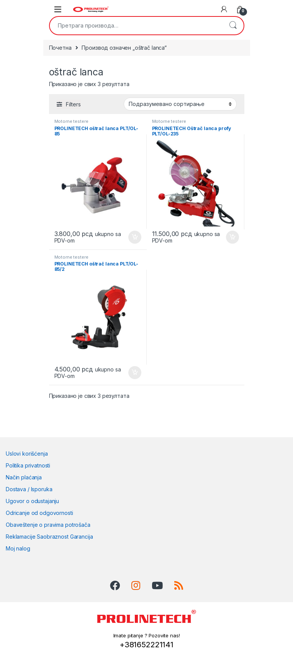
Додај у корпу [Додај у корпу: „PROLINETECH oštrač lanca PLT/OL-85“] (134, 237)
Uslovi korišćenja (27, 453)
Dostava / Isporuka (29, 489)
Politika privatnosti (28, 465)
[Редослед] (180, 104)
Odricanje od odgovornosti (39, 513)
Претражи (233, 25)
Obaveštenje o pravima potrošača (48, 524)
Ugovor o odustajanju (32, 501)
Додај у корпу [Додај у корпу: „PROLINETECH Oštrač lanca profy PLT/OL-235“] (232, 237)
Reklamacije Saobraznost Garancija (49, 536)
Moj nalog (18, 548)
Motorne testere (71, 121)
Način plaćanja (24, 477)
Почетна (60, 47)
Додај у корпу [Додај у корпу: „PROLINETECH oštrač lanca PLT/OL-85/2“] (134, 372)
